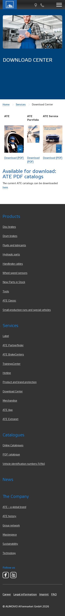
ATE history (9, 516)
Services (21, 104)
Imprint (44, 594)
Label (6, 336)
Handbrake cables (13, 263)
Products (11, 216)
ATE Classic (9, 300)
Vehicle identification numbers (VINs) (24, 463)
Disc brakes (9, 226)
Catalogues (13, 435)
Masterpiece (10, 534)
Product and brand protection (20, 382)
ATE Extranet (10, 419)
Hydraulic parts (11, 254)
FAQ (54, 594)
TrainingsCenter (11, 363)
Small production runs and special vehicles (27, 310)
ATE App (8, 410)
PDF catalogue (11, 454)
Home (6, 104)
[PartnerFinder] (36, 5)
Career (7, 594)
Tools (6, 291)
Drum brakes (10, 236)
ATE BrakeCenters (13, 354)
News (8, 479)
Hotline (7, 373)
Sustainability (10, 543)
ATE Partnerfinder (13, 345)
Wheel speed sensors (15, 273)
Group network (11, 525)
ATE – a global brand (14, 507)
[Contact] (42, 5)
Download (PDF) (14, 158)
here (5, 187)
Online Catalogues (13, 445)
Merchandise (10, 400)
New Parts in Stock (14, 282)
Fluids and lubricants (14, 245)
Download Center (13, 391)
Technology (9, 553)
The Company (16, 496)
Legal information (25, 594)
